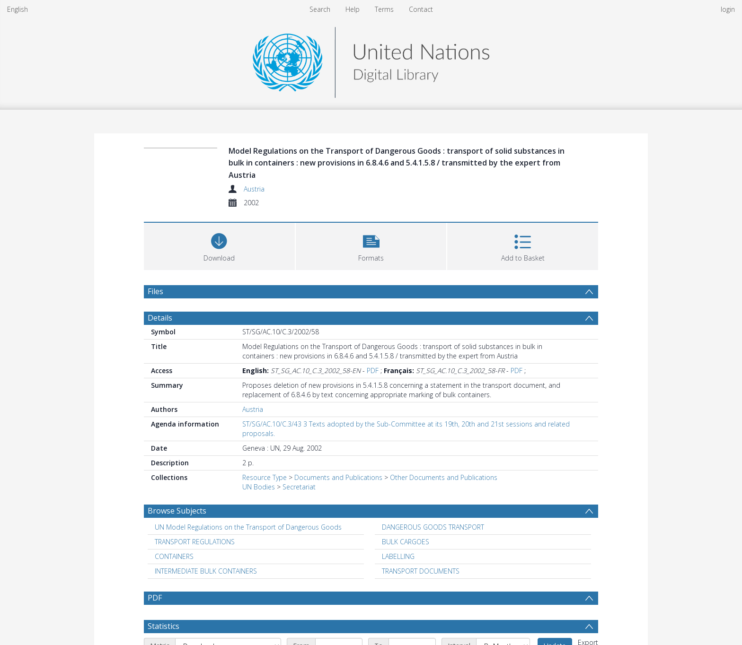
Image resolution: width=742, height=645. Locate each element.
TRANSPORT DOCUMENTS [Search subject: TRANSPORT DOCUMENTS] (420, 571)
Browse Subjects (177, 511)
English (17, 9)
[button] (371, 245)
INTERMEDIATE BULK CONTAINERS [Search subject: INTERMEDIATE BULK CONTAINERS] (206, 571)
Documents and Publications (338, 477)
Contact (421, 9)
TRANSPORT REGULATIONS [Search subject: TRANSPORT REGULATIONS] (195, 541)
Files (155, 291)
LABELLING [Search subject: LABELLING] (398, 556)
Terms (384, 9)
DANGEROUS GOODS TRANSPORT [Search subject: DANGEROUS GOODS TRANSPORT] (433, 527)
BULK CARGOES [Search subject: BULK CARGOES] (405, 541)
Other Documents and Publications (443, 477)
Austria (254, 188)
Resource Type (264, 477)
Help (352, 9)
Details (160, 318)
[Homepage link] (371, 60)
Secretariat (299, 486)
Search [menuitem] (319, 9)
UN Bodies (258, 486)
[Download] (219, 245)
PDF (373, 370)
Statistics (163, 626)
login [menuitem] (728, 9)
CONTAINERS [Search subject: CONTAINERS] (174, 556)
